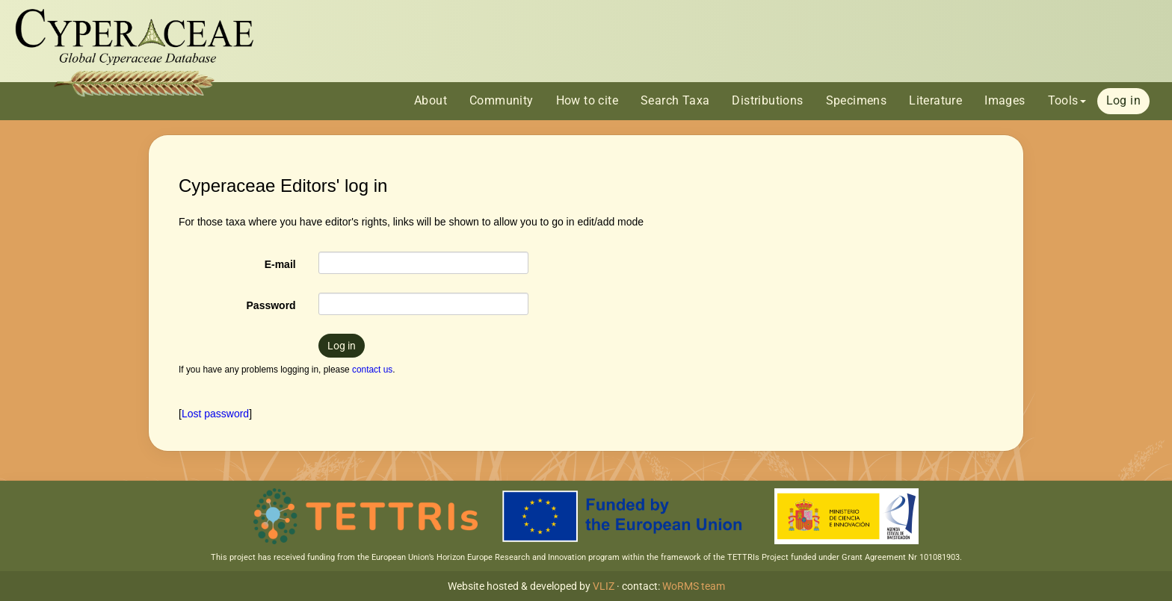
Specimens (856, 100)
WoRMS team (693, 586)
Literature (935, 100)
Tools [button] (1067, 100)
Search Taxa (675, 100)
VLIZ (603, 586)
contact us (372, 369)
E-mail (280, 264)
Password (271, 305)
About (430, 100)
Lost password (215, 414)
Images (1004, 100)
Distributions (767, 100)
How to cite (587, 100)
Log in (1123, 100)
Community (501, 100)
